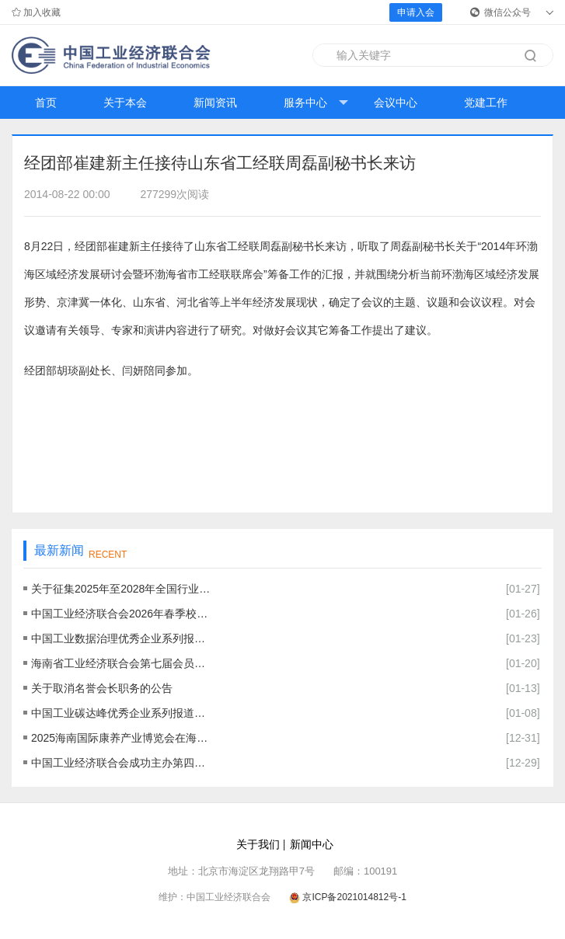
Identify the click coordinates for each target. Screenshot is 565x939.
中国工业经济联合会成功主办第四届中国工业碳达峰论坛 (121, 762)
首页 (46, 102)
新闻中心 (311, 844)
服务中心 (316, 103)
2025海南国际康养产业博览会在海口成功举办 (121, 738)
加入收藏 (36, 12)
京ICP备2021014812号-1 (354, 897)
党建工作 (485, 102)
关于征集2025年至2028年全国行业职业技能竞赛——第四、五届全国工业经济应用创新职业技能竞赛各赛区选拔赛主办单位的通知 (121, 589)
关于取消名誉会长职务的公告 (102, 688)
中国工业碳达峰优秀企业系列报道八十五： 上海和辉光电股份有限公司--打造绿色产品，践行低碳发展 (121, 713)
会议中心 (395, 102)
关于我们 (258, 844)
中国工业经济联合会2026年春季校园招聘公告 (121, 613)
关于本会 (125, 102)
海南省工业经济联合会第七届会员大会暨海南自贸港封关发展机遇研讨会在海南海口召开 (121, 663)
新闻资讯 (215, 102)
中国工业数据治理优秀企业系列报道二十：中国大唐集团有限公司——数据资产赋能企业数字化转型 (121, 638)
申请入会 (415, 12)
